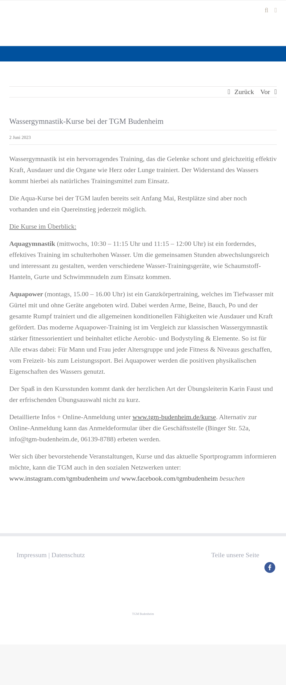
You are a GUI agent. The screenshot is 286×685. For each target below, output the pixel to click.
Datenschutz (68, 555)
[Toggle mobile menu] (275, 10)
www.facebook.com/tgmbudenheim (169, 478)
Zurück (244, 92)
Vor (265, 92)
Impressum (32, 555)
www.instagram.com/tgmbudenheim (58, 478)
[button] (269, 567)
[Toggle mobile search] (266, 10)
